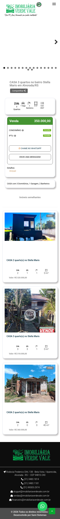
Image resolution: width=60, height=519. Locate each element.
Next (54, 42)
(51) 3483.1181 (31, 483)
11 (41, 68)
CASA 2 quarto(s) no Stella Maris (23, 260)
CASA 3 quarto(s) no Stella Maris (23, 336)
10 (37, 68)
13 (48, 68)
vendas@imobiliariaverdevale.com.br (31, 495)
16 (28, 69)
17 (32, 69)
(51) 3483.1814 (31, 479)
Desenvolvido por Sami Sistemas (30, 515)
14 (52, 68)
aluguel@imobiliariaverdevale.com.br (31, 491)
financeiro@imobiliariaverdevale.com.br (31, 500)
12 (45, 68)
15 (56, 68)
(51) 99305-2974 (31, 487)
